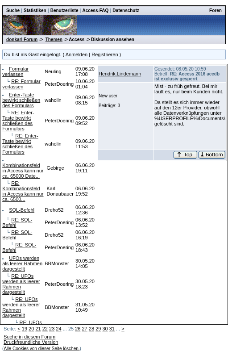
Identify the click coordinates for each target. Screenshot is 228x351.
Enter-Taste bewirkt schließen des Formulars (21, 100)
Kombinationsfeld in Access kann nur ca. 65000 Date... (22, 171)
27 (84, 328)
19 (24, 328)
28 (91, 328)
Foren (215, 10)
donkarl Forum (21, 39)
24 (58, 328)
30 (105, 328)
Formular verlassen (15, 71)
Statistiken (35, 10)
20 (31, 328)
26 (77, 328)
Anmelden (77, 54)
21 (38, 328)
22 (45, 328)
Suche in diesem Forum (29, 336)
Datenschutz (125, 10)
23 (51, 328)
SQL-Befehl (21, 210)
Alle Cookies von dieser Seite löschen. (41, 348)
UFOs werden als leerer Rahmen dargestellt (22, 263)
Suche (13, 10)
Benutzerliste (64, 10)
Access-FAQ (95, 10)
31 (112, 328)
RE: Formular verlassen (21, 84)
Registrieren (104, 54)
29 (98, 328)
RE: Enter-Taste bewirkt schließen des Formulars (18, 120)
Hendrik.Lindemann (120, 73)
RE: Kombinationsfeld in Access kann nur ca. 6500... (22, 191)
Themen (54, 39)
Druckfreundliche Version (31, 342)
